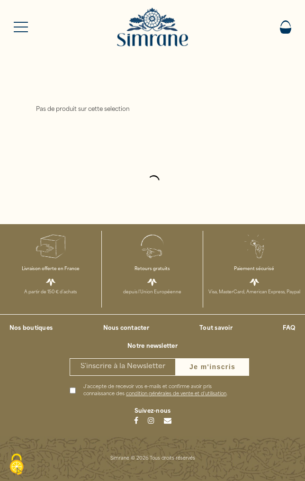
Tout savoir (216, 328)
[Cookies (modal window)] (16, 465)
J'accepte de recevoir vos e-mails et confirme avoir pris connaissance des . (155, 390)
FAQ (289, 328)
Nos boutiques (31, 328)
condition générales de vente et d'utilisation (176, 394)
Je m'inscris (212, 367)
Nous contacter (126, 328)
